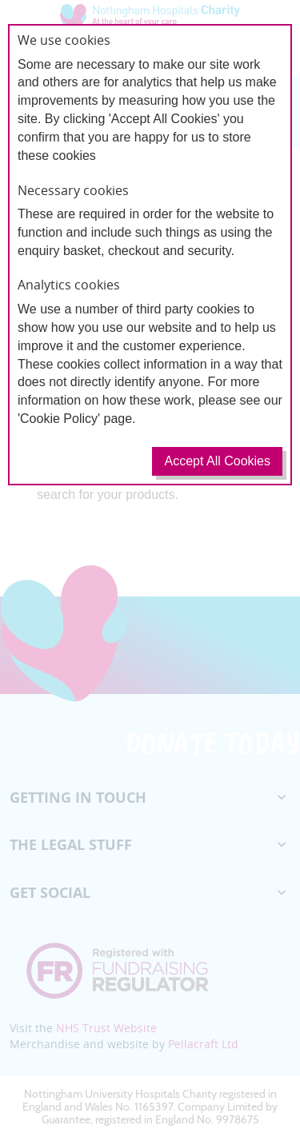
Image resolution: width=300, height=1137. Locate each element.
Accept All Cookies (217, 461)
